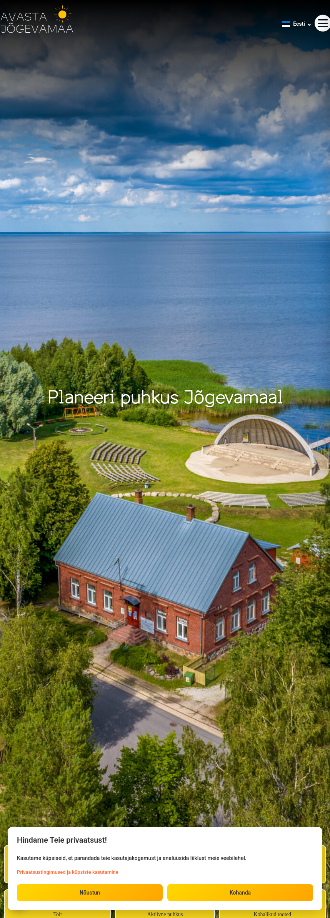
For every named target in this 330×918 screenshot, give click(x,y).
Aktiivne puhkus (165, 914)
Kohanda (240, 893)
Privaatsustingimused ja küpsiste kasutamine (67, 872)
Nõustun (90, 893)
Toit (57, 914)
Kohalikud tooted (272, 914)
